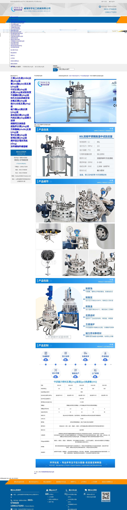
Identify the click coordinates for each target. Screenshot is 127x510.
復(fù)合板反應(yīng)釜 (16, 32)
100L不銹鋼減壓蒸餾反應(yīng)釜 (46, 471)
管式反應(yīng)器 (15, 42)
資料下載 (13, 66)
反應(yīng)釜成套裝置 (16, 25)
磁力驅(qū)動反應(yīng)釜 (17, 33)
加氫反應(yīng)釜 (15, 30)
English (113, 1)
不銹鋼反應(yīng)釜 (15, 27)
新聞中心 (13, 55)
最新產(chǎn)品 (61, 482)
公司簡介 (13, 58)
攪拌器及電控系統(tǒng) (16, 45)
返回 (35, 473)
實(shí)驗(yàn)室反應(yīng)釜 (17, 22)
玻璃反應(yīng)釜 (15, 44)
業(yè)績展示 (14, 52)
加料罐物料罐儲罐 (15, 47)
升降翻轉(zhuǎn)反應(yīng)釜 (17, 41)
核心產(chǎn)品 (14, 50)
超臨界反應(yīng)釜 (15, 39)
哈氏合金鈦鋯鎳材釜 (15, 29)
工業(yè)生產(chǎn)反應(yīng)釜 (18, 21)
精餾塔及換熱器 (14, 38)
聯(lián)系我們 (14, 63)
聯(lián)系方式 (91, 494)
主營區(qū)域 (3, 478)
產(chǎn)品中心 (14, 19)
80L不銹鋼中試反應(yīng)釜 (96, 75)
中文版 (105, 1)
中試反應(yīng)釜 (15, 24)
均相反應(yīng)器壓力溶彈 (17, 36)
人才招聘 (94, 482)
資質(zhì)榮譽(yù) (15, 61)
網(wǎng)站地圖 (91, 497)
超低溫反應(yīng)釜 (15, 35)
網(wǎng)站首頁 (14, 17)
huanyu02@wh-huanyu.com (23, 176)
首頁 (70, 75)
